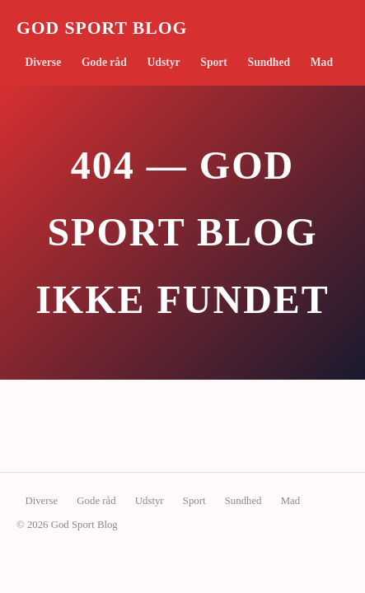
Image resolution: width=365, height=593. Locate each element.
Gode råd (104, 62)
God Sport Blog (101, 28)
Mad (322, 62)
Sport (213, 62)
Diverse (43, 62)
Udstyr (163, 62)
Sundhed (269, 62)
